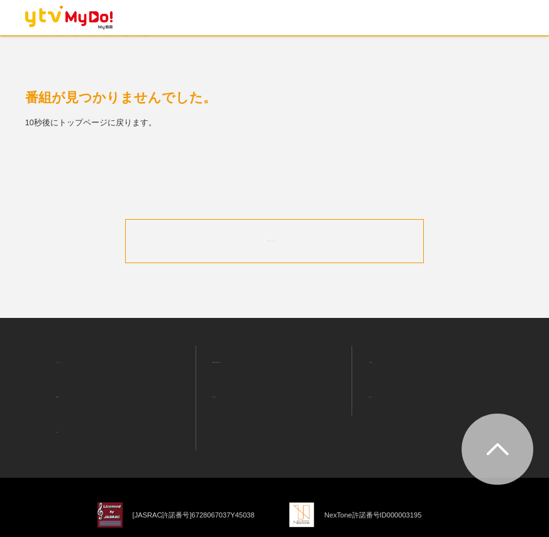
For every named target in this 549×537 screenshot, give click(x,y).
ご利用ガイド (385, 376)
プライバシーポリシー (89, 353)
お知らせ (64, 399)
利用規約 (64, 376)
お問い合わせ (228, 376)
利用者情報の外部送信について (261, 353)
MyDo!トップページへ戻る (275, 239)
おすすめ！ (107, 46)
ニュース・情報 (382, 46)
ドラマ (219, 46)
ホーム (55, 46)
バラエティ (314, 46)
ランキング (167, 46)
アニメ (262, 46)
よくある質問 (385, 353)
